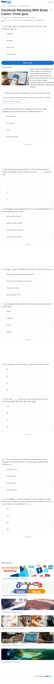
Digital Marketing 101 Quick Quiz (11, 662)
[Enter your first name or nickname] (15, 101)
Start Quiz (27, 63)
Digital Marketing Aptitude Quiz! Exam (12, 612)
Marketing (6, 17)
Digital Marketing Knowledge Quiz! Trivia (13, 645)
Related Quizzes (6, 563)
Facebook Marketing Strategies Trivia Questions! (15, 578)
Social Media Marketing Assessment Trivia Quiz (15, 595)
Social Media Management (17, 17)
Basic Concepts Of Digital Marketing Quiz (13, 628)
